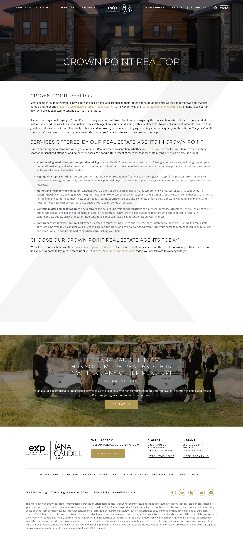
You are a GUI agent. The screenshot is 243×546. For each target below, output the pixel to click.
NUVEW (30, 492)
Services (67, 7)
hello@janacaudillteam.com (115, 445)
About (58, 474)
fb (172, 492)
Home (44, 474)
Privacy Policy (101, 492)
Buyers (73, 474)
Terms (87, 492)
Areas (104, 474)
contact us (121, 404)
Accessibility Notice (123, 492)
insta (191, 492)
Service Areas (124, 474)
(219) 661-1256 (196, 7)
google (182, 492)
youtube (211, 492)
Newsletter (108, 453)
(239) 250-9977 (161, 456)
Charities (177, 474)
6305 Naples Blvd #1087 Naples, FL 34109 (160, 447)
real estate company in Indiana (92, 247)
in (201, 492)
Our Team (23, 7)
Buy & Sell (44, 7)
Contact (175, 7)
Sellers (89, 474)
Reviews (159, 474)
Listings (88, 7)
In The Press (154, 7)
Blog (144, 474)
